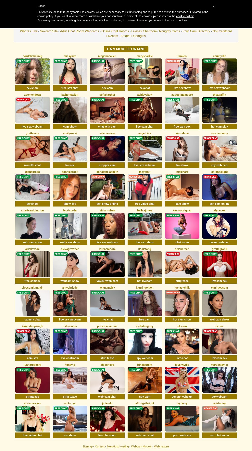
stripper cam (107, 165)
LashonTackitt (69, 94)
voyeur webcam (182, 396)
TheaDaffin (219, 94)
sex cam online (219, 203)
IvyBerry (182, 403)
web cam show (32, 242)
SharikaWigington (32, 210)
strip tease (107, 358)
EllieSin (182, 326)
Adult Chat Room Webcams (79, 31)
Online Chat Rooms (115, 31)
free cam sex (182, 126)
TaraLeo (182, 56)
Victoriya (70, 403)
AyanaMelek (107, 287)
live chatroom (70, 358)
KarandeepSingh (32, 326)
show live (70, 203)
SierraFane (182, 133)
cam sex (32, 358)
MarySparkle (145, 56)
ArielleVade (32, 249)
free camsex (33, 280)
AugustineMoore (182, 94)
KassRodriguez (182, 210)
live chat (107, 319)
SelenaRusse (107, 133)
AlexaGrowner (70, 249)
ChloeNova (107, 364)
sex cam (107, 88)
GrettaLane (32, 133)
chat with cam (107, 126)
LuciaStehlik (182, 287)
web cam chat (107, 396)
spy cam (144, 396)
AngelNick (144, 133)
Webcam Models (141, 446)
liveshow (182, 165)
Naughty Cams (169, 31)
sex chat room (219, 435)
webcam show (70, 280)
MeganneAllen (107, 56)
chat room (182, 242)
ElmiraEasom (219, 287)
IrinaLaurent (144, 364)
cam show (70, 126)
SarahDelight (219, 171)
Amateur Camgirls (133, 36)
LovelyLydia (182, 364)
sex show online (107, 203)
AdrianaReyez (32, 403)
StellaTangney (144, 326)
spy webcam (144, 358)
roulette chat (32, 165)
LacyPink (144, 171)
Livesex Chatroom (144, 31)
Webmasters (162, 446)
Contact (100, 446)
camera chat (32, 319)
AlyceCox (219, 210)
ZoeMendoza (32, 94)
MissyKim (70, 56)
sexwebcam (219, 396)
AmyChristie (70, 287)
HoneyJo (70, 364)
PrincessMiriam (107, 326)
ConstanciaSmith (107, 171)
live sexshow (182, 88)
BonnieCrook (70, 171)
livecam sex (219, 280)
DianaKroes (32, 171)
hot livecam (144, 280)
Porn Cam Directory (196, 31)
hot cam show (182, 319)
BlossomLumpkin (32, 287)
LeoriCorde (70, 210)
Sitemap (87, 446)
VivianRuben (107, 210)
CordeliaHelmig (32, 56)
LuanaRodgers (32, 364)
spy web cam (219, 165)
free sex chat (69, 88)
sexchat (145, 88)
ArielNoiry (219, 403)
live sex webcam (219, 88)
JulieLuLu (107, 403)
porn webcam (182, 435)
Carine (219, 326)
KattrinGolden (145, 287)
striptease (182, 280)
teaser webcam (219, 242)
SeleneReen (182, 249)
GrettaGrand (219, 249)
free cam (144, 319)
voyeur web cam (107, 280)
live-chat (182, 358)
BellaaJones (144, 210)
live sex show (145, 242)
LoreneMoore (107, 249)
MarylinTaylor (219, 364)
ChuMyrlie (219, 56)
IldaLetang (144, 249)
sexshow (32, 88)
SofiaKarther (107, 94)
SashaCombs (219, 133)
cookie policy (185, 16)
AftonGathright (144, 403)
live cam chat (144, 126)
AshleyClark (144, 94)
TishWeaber (70, 326)
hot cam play (219, 126)
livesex (70, 165)
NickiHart (182, 171)
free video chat (145, 203)
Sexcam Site (49, 31)
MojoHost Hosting (118, 446)
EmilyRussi (70, 133)
